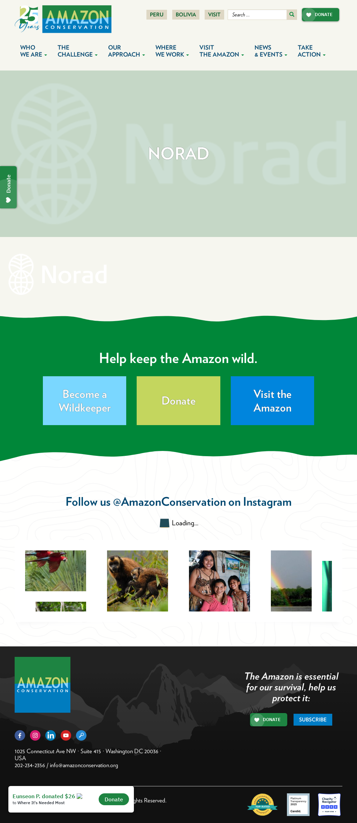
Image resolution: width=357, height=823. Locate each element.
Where (172, 51)
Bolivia (186, 15)
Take (312, 51)
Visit (214, 15)
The (78, 51)
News (271, 51)
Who (33, 51)
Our (126, 51)
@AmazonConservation (169, 501)
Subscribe (313, 720)
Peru (157, 15)
